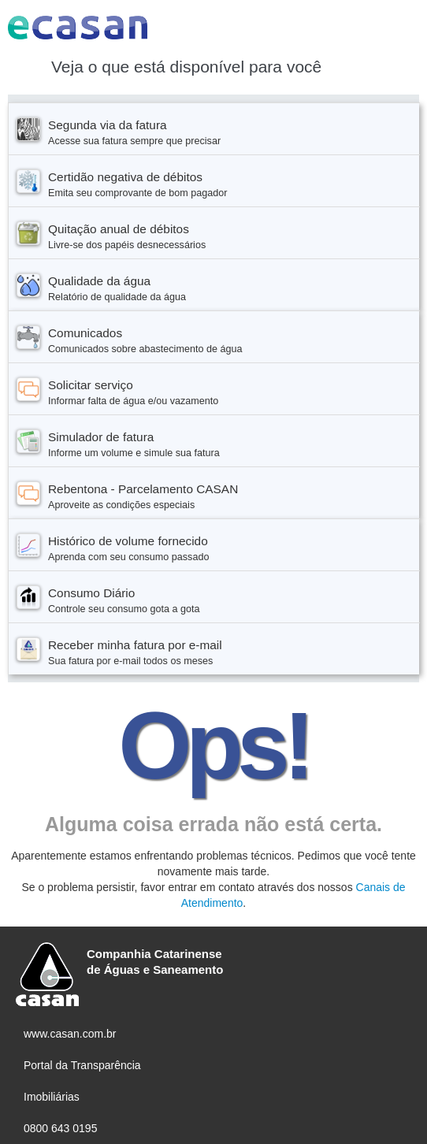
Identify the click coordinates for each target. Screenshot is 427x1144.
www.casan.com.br (70, 1033)
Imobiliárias (52, 1096)
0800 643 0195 (60, 1128)
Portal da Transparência (82, 1065)
